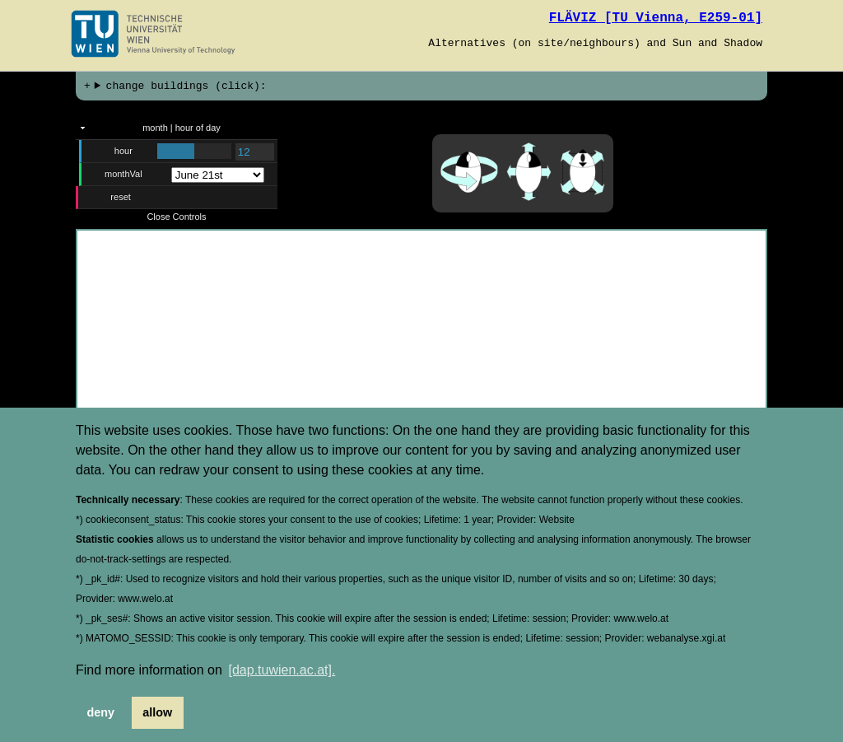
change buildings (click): (186, 87)
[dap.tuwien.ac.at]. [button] (282, 670)
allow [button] (157, 712)
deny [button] (101, 712)
